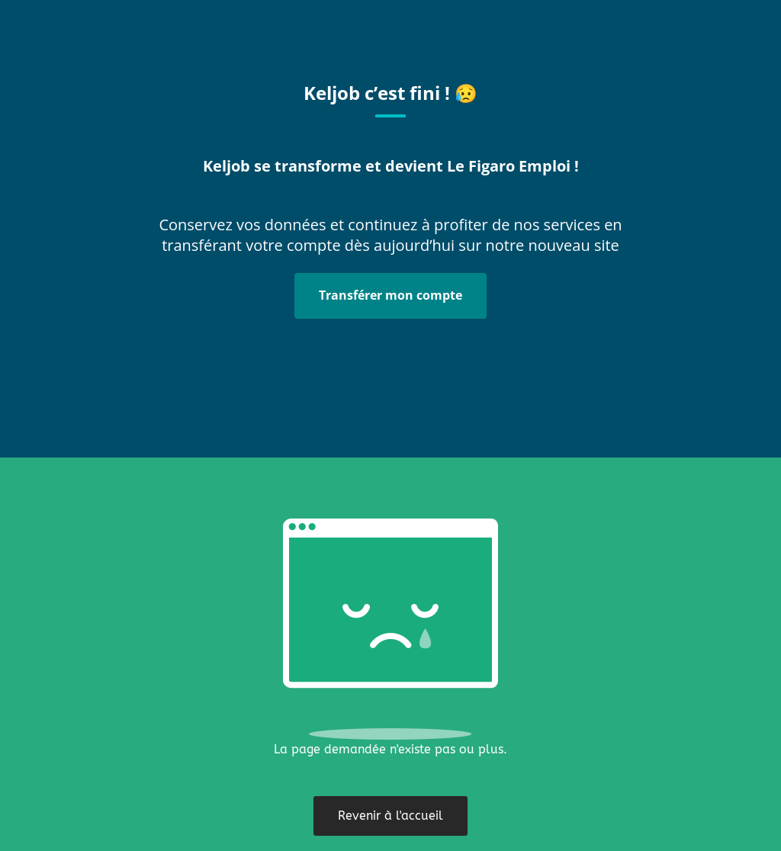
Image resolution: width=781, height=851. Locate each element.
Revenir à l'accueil (390, 815)
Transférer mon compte (390, 295)
